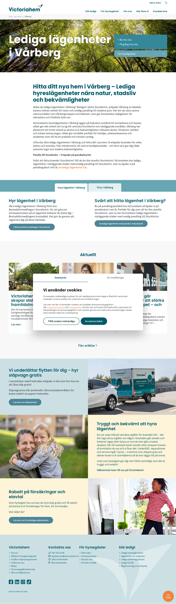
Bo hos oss (125, 39)
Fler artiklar (87, 345)
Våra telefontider (58, 559)
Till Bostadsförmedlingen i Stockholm (31, 227)
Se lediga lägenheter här (73, 167)
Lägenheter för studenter (133, 556)
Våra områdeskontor (20, 572)
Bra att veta (87, 559)
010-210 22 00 (56, 553)
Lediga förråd (127, 563)
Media (13, 566)
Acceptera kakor (94, 321)
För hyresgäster (110, 11)
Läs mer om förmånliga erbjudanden (31, 521)
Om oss (127, 11)
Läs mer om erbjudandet (25, 402)
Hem (11, 16)
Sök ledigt (90, 11)
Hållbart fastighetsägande (23, 556)
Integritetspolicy (55, 307)
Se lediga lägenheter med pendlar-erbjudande (121, 223)
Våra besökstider (57, 563)
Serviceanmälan (88, 556)
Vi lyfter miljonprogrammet (24, 559)
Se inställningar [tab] (115, 277)
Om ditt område (89, 563)
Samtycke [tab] (60, 277)
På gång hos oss (128, 44)
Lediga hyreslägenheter (132, 553)
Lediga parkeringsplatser (133, 559)
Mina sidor (155, 3)
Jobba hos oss (17, 563)
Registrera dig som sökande (134, 566)
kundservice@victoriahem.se (63, 556)
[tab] (71, 187)
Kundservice (160, 11)
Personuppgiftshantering (23, 569)
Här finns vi (142, 11)
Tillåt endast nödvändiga (61, 321)
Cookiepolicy (75, 307)
